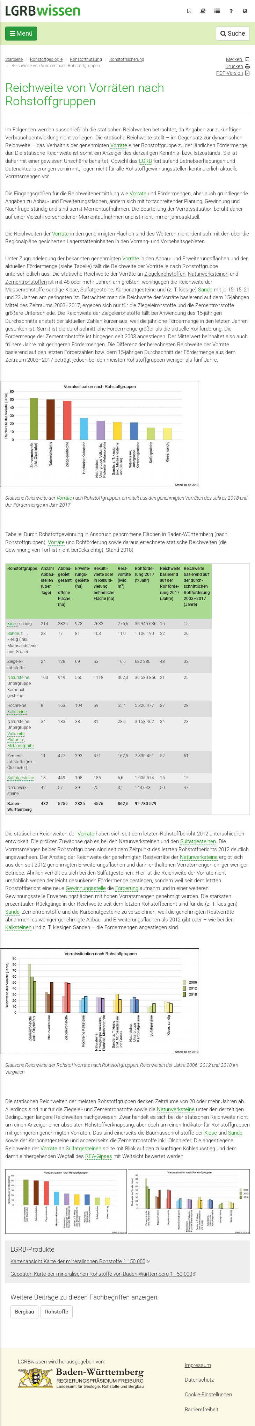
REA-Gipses (98, 1156)
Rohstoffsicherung (126, 59)
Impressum (198, 1365)
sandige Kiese (62, 290)
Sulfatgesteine (96, 290)
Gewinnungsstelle (86, 888)
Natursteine (18, 677)
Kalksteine (17, 711)
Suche (232, 33)
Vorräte (118, 145)
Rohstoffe (56, 1312)
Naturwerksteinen (208, 274)
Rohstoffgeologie (46, 59)
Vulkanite (15, 733)
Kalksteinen (18, 927)
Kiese (12, 623)
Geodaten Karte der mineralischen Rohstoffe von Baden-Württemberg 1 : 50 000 (103, 1274)
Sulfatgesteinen (198, 841)
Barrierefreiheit (201, 1409)
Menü (21, 33)
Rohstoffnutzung (86, 59)
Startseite (14, 59)
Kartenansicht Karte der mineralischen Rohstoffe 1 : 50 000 (80, 1261)
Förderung (126, 888)
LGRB (145, 161)
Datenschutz (199, 1380)
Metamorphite (20, 745)
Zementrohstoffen (26, 282)
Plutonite (15, 739)
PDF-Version (229, 73)
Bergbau (24, 1312)
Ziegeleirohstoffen (164, 274)
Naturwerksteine (199, 857)
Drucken (234, 66)
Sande (205, 290)
